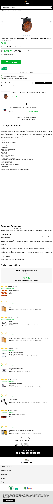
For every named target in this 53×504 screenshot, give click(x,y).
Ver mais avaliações (26, 438)
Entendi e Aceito (9, 500)
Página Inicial (4, 10)
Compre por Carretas (12, 10)
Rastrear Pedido (9, 466)
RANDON (20, 10)
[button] (23, 35)
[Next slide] (51, 22)
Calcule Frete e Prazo (6, 83)
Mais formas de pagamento (7, 54)
